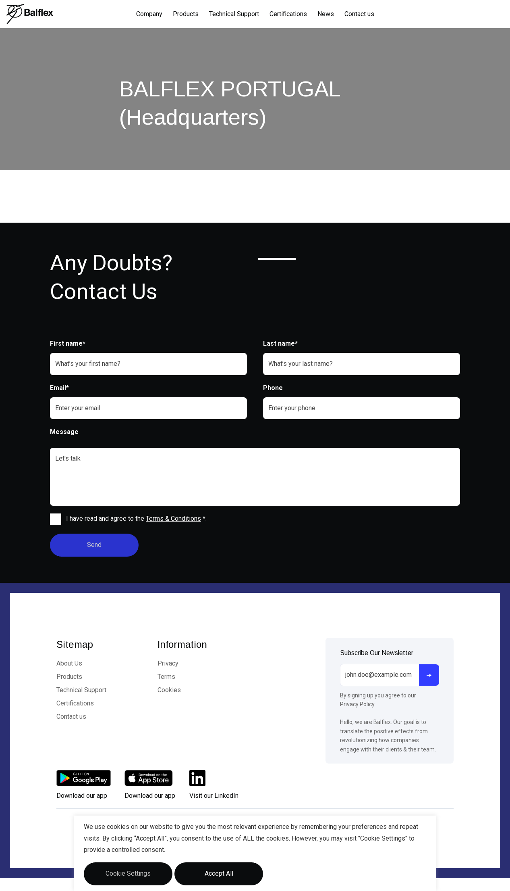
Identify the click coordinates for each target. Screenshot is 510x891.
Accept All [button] (219, 873)
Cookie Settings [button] (128, 873)
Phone (273, 388)
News (325, 14)
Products (186, 14)
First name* (67, 343)
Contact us (359, 14)
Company (149, 14)
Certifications (288, 14)
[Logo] (29, 14)
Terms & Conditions (173, 518)
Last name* (280, 343)
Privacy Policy (357, 704)
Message (64, 432)
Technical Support (234, 14)
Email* (59, 388)
